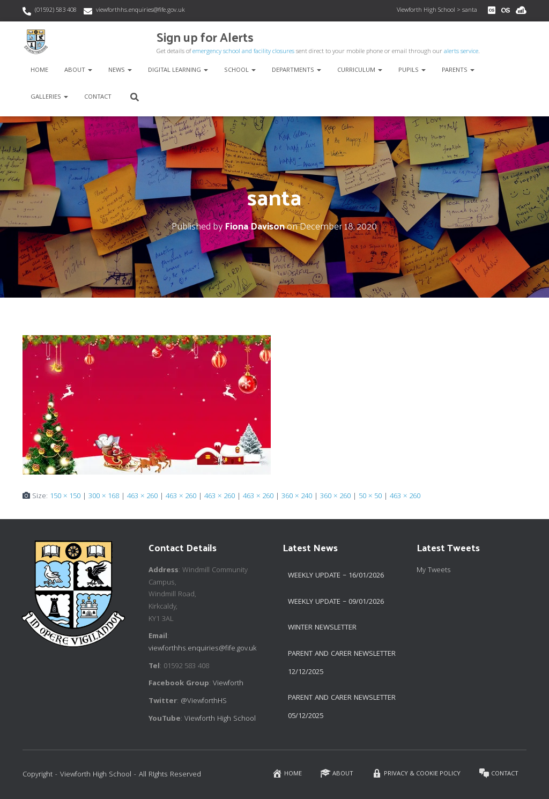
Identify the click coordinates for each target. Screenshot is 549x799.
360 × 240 (296, 496)
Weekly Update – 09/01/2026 (336, 602)
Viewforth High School (220, 719)
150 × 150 (65, 496)
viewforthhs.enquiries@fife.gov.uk (140, 10)
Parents (458, 70)
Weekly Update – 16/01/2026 (336, 576)
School (240, 70)
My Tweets (434, 570)
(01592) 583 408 (56, 10)
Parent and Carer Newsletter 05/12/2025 (342, 707)
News (120, 70)
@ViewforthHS (204, 701)
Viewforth (228, 684)
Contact (98, 97)
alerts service (461, 52)
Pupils (412, 70)
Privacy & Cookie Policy (416, 773)
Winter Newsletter (322, 628)
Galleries (49, 97)
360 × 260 (335, 496)
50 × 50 (370, 496)
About (78, 70)
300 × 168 (103, 496)
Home (39, 70)
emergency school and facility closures (243, 52)
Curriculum (359, 70)
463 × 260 (142, 496)
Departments (296, 70)
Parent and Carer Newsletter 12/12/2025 (342, 663)
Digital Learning (178, 70)
